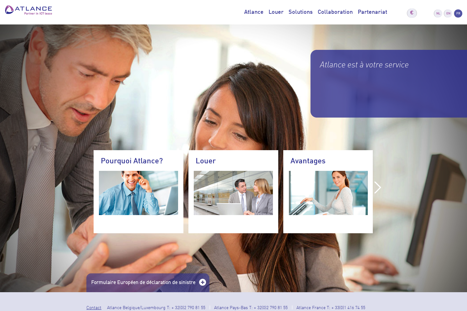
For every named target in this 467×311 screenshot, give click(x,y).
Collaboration (335, 12)
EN (448, 13)
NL (438, 13)
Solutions (301, 12)
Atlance (254, 12)
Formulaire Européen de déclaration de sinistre (148, 285)
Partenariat (372, 12)
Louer (276, 12)
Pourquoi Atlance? (132, 161)
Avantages (308, 161)
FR (458, 13)
